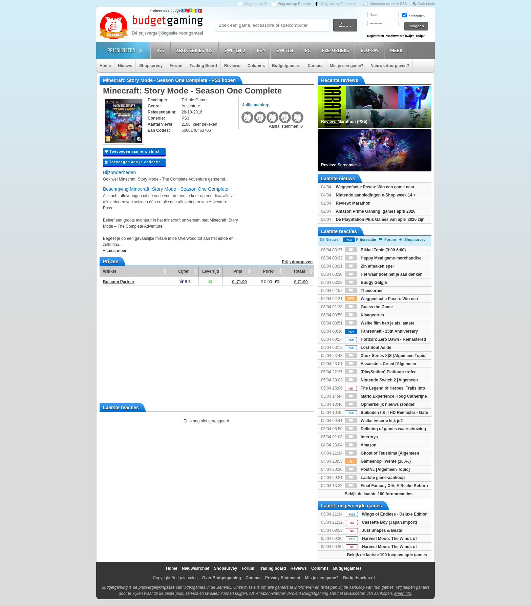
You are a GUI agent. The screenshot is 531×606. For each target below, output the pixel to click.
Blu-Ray (371, 50)
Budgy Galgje (366, 282)
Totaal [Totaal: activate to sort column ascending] (299, 271)
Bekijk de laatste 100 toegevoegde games (387, 554)
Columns (256, 65)
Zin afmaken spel (369, 266)
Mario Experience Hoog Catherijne (386, 396)
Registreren (375, 36)
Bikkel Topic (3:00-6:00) (375, 250)
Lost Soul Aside (368, 347)
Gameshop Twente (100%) (378, 461)
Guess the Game (369, 307)
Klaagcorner (364, 315)
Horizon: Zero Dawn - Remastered (385, 339)
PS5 (161, 50)
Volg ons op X (255, 4)
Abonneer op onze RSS (388, 4)
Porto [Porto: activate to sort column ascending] (268, 271)
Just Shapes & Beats (382, 530)
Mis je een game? (346, 65)
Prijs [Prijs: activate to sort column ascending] (237, 271)
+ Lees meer (115, 250)
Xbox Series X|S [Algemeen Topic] (386, 355)
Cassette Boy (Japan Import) (389, 522)
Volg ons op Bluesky (294, 4)
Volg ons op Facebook (339, 4)
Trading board (272, 568)
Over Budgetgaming (221, 578)
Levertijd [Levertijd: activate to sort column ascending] (210, 271)
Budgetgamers (286, 65)
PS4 (262, 50)
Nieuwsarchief (195, 568)
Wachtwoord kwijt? (400, 36)
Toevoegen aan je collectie (133, 162)
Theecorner (364, 290)
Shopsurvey (151, 65)
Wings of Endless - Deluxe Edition (395, 514)
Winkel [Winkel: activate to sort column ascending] (109, 271)
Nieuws (125, 65)
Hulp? (420, 36)
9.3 (185, 281)
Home (105, 65)
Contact (315, 65)
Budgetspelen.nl (359, 578)
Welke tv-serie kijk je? (374, 420)
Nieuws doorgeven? (389, 65)
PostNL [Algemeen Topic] (377, 469)
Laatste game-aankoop (375, 477)
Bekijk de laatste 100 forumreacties (378, 494)
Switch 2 (235, 50)
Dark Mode (426, 4)
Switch (285, 50)
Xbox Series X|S (195, 50)
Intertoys (361, 437)
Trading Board (203, 65)
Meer (397, 50)
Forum (176, 65)
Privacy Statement (282, 578)
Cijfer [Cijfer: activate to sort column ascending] (183, 271)
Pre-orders (336, 50)
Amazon (361, 445)
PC (308, 50)
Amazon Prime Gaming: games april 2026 (375, 211)
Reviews (232, 65)
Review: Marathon (353, 203)
